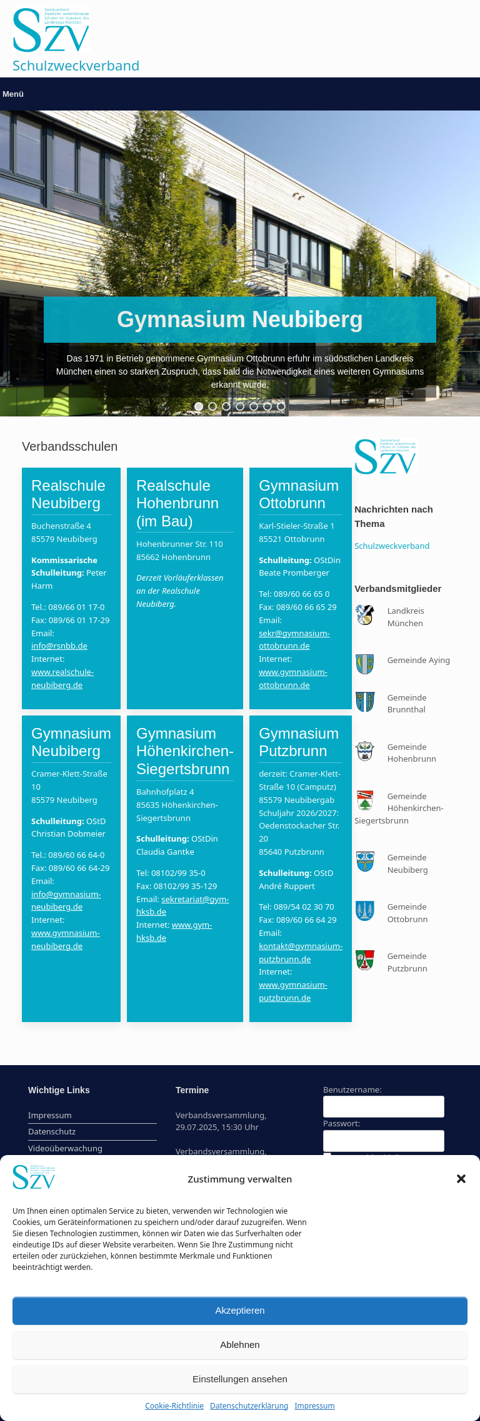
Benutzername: (352, 1089)
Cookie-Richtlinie (174, 1405)
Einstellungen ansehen (240, 1379)
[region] (240, 263)
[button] (461, 1179)
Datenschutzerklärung (249, 1405)
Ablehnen (239, 1344)
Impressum (314, 1405)
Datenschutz (52, 1131)
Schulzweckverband (391, 545)
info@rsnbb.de (59, 645)
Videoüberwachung (65, 1148)
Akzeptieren (239, 1310)
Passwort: (341, 1123)
